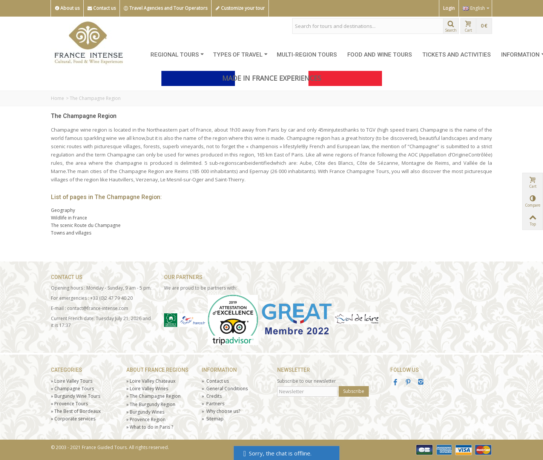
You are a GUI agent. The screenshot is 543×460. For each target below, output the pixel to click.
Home (57, 98)
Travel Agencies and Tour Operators (165, 8)
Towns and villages (71, 233)
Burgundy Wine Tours (75, 396)
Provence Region (146, 419)
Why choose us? (221, 411)
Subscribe (353, 391)
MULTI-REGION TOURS (307, 54)
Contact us (101, 8)
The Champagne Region (84, 116)
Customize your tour (240, 8)
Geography (63, 210)
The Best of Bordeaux (76, 411)
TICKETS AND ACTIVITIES (456, 54)
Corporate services (73, 419)
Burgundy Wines (145, 412)
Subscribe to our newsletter (306, 381)
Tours (69, 403)
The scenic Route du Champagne (86, 225)
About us (67, 8)
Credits (212, 396)
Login (449, 8)
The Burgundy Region (150, 404)
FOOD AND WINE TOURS (379, 54)
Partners (213, 403)
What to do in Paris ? (149, 427)
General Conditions (225, 388)
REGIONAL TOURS (177, 54)
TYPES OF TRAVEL (240, 54)
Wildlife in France (69, 218)
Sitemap (213, 419)
